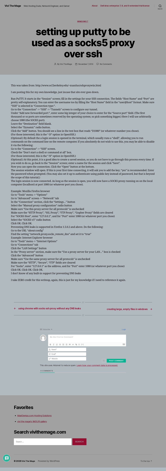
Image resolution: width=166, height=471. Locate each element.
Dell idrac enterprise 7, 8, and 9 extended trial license (125, 6)
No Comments (106, 64)
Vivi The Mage (13, 5)
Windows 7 (83, 22)
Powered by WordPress (50, 464)
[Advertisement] (38, 288)
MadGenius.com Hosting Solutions (36, 419)
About (95, 6)
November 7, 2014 (86, 64)
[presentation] (110, 356)
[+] (82, 348)
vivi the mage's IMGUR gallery (34, 425)
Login (124, 333)
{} (79, 348)
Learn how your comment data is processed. (97, 369)
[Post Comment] (116, 364)
